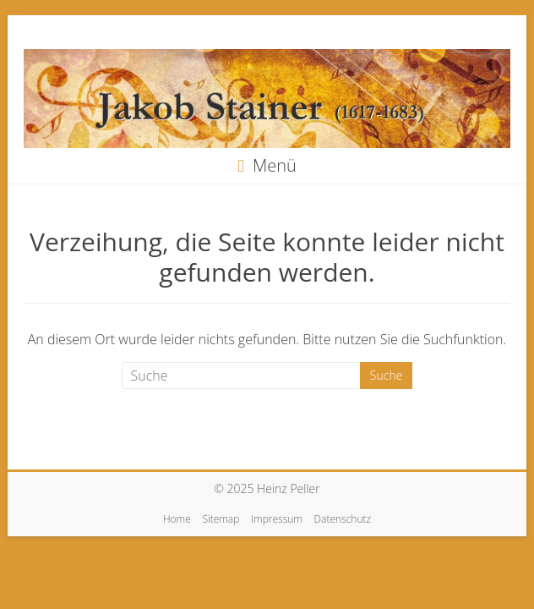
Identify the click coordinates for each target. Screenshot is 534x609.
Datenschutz (343, 519)
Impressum (276, 519)
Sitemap (220, 519)
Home (177, 519)
